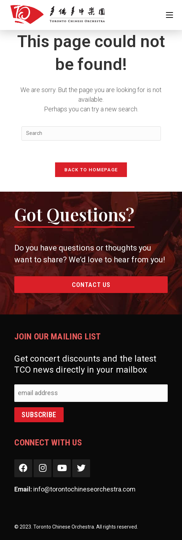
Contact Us (91, 284)
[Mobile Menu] (169, 14)
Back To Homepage (91, 169)
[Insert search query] (91, 133)
